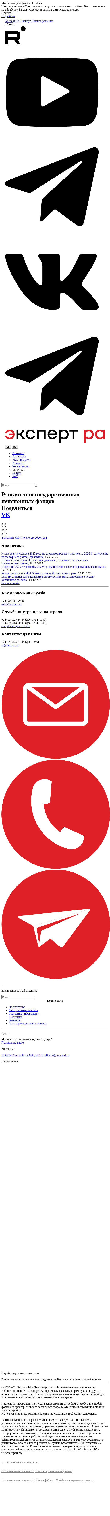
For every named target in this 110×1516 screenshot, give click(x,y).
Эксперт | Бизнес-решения (37, 20)
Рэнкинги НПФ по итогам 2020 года (24, 537)
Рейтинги (18, 453)
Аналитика (19, 456)
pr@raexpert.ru (10, 645)
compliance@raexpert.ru (15, 626)
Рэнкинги (18, 463)
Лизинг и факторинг (64, 573)
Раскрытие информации (23, 1013)
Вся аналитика (10, 583)
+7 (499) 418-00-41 (36, 1055)
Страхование (35, 556)
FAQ (15, 476)
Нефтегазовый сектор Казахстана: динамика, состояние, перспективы (44, 560)
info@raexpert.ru (59, 1055)
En (8, 446)
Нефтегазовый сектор (14, 563)
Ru (14, 446)
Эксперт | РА (13, 20)
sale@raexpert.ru (11, 604)
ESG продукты (21, 459)
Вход (9, 24)
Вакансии (15, 1020)
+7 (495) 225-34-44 (12, 1055)
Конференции (20, 466)
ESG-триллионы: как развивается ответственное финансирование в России (47, 576)
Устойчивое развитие (14, 579)
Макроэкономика (95, 566)
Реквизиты (15, 1016)
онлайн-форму (92, 1379)
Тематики (18, 469)
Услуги (16, 473)
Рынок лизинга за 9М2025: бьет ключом (26, 573)
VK (5, 514)
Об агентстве (17, 1006)
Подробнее (8, 16)
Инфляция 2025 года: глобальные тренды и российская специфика (42, 566)
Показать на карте (12, 1042)
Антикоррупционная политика (28, 1023)
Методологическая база (23, 1010)
